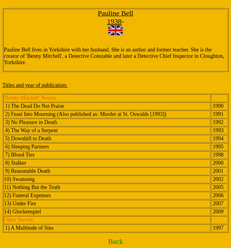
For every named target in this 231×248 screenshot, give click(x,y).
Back (115, 241)
